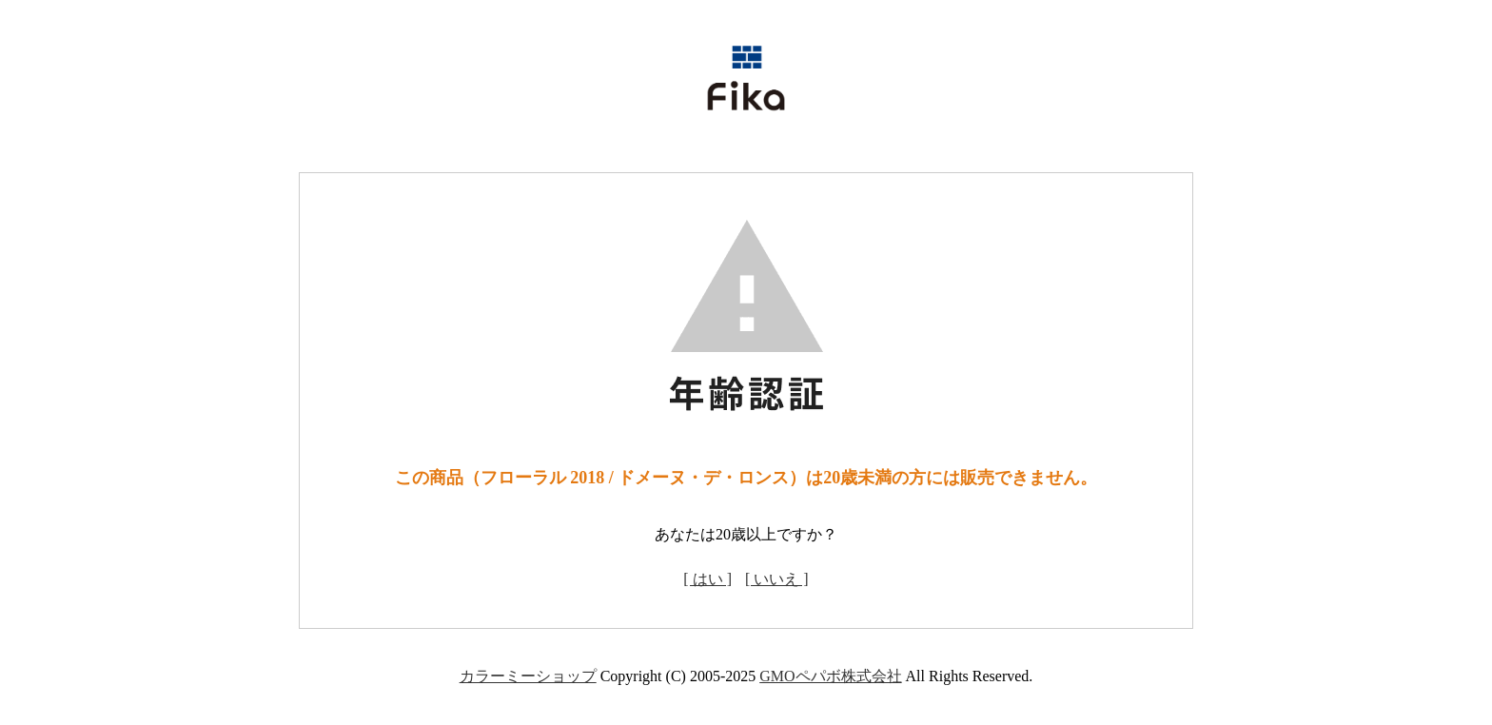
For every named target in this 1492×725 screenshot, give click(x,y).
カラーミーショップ (528, 676)
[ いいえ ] (777, 579)
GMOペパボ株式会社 (830, 676)
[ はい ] (707, 579)
